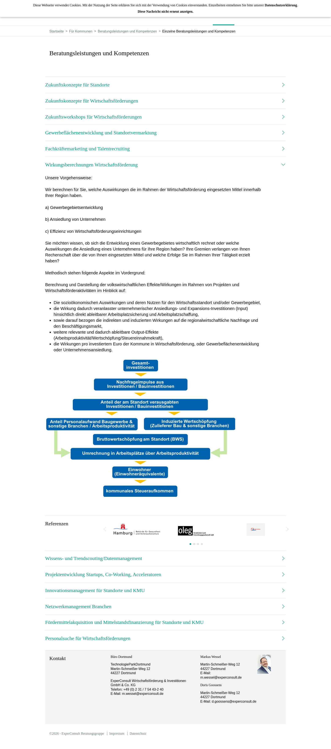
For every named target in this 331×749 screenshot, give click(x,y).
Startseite (56, 31)
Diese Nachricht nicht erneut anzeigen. (165, 11)
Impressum (116, 733)
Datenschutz (138, 733)
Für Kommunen (80, 31)
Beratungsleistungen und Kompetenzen (127, 31)
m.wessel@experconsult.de (142, 693)
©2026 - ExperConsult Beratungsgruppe (76, 733)
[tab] (165, 85)
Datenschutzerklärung (281, 5)
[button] (165, 85)
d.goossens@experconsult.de (240, 701)
